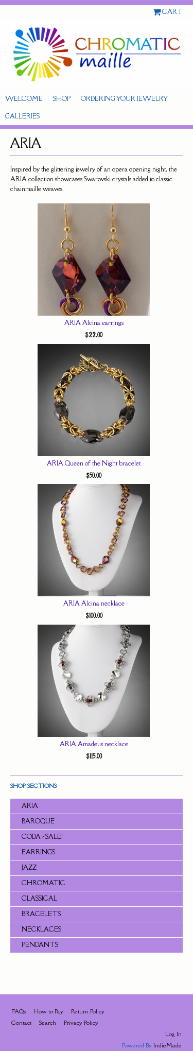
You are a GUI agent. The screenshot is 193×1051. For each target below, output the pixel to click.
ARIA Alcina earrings (94, 322)
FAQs (18, 1011)
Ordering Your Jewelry (124, 98)
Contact (21, 1022)
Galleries (22, 116)
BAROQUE (38, 821)
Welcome (24, 98)
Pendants (40, 944)
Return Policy (87, 1011)
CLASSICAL (39, 898)
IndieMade (167, 1045)
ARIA (30, 805)
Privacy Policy (81, 1022)
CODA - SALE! (42, 836)
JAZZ (29, 867)
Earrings (38, 852)
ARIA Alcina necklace (94, 603)
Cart (172, 11)
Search (47, 1022)
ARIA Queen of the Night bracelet (94, 463)
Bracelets (41, 913)
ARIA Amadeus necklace (94, 743)
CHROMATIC (43, 882)
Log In (173, 1034)
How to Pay (48, 1011)
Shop (62, 98)
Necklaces (41, 929)
